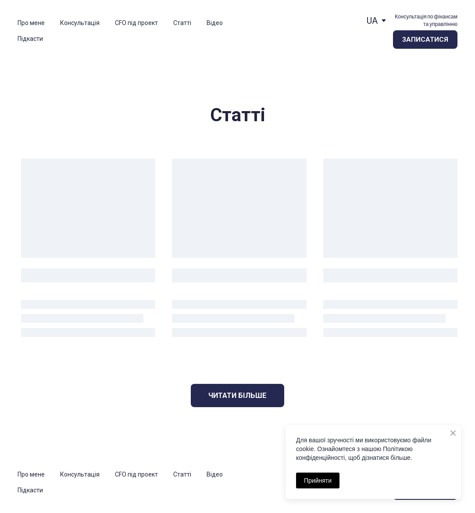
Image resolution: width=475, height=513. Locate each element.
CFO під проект (136, 22)
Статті (182, 22)
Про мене (31, 22)
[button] (425, 39)
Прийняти (318, 480)
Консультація (80, 22)
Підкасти (30, 38)
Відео (215, 22)
